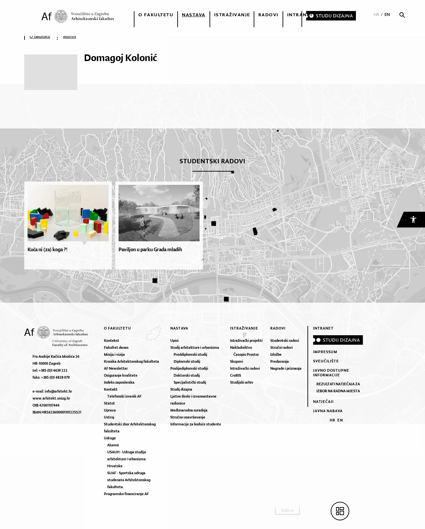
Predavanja (279, 361)
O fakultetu (156, 15)
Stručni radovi (281, 347)
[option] (69, 225)
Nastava (194, 15)
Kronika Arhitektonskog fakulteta (131, 361)
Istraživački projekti (246, 340)
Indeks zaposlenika (119, 382)
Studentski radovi (284, 340)
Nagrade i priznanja (285, 368)
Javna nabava (328, 411)
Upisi (174, 340)
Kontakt (111, 389)
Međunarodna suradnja (189, 410)
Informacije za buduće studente (195, 424)
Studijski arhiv (241, 382)
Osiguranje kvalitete (120, 375)
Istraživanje (232, 15)
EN (387, 14)
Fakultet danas (116, 347)
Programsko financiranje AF (126, 493)
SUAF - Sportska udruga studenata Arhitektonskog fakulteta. (128, 480)
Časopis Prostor (246, 354)
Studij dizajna (181, 389)
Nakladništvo (241, 347)
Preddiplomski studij (190, 354)
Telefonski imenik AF (124, 396)
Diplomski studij (187, 361)
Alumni (69, 36)
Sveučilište (326, 361)
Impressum (325, 351)
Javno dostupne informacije (331, 372)
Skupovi (236, 361)
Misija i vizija (114, 354)
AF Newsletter (116, 368)
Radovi (268, 15)
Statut (109, 403)
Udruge (110, 438)
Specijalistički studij (190, 382)
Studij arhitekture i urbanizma (194, 347)
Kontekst (111, 340)
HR (376, 14)
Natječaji (323, 401)
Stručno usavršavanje (187, 417)
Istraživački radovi (245, 368)
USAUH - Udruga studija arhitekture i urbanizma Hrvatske (126, 459)
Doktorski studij (187, 375)
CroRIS (235, 375)
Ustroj (109, 417)
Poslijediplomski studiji (189, 368)
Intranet (300, 15)
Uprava (110, 410)
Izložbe (276, 354)
